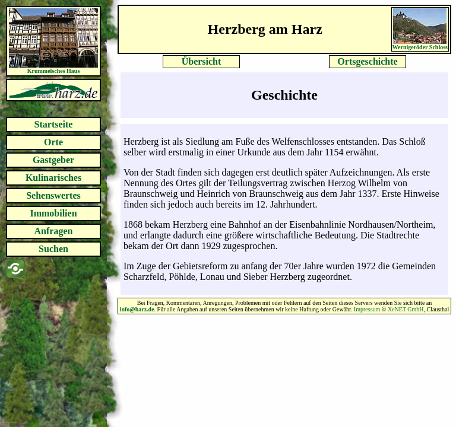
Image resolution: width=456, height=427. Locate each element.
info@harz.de (137, 309)
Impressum (367, 309)
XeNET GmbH (406, 309)
